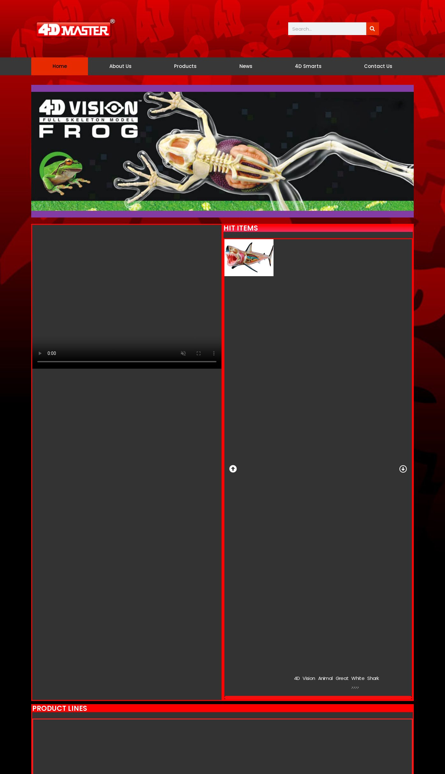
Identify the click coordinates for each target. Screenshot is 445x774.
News (245, 66)
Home (60, 66)
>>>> (357, 688)
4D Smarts (308, 66)
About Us (120, 66)
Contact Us (378, 66)
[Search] (372, 28)
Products (185, 66)
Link (307, 687)
